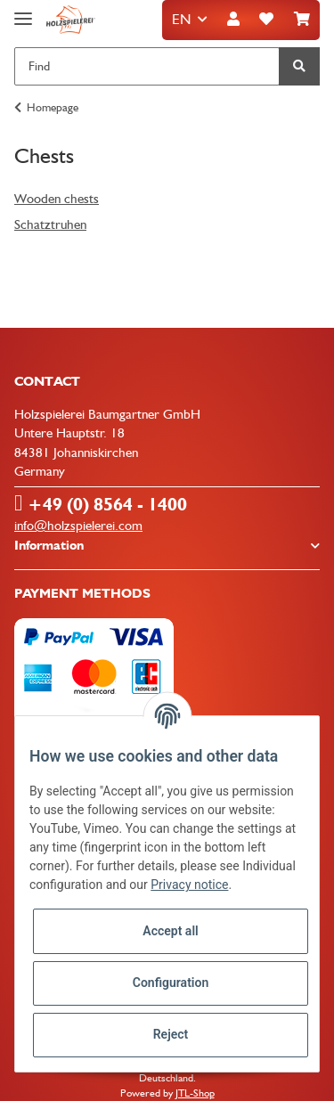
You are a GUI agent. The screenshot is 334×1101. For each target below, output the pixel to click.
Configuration (170, 982)
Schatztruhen (50, 224)
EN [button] (181, 19)
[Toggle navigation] (23, 11)
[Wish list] (266, 20)
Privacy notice (189, 884)
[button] (233, 20)
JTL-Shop (195, 1093)
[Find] (147, 66)
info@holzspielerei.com (78, 526)
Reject (171, 1034)
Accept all (170, 931)
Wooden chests (56, 199)
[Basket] (302, 20)
